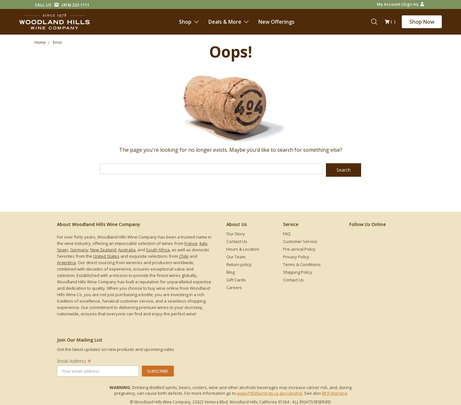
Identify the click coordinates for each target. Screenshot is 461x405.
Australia (126, 250)
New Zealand (103, 250)
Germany (79, 250)
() (390, 22)
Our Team (236, 257)
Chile (184, 256)
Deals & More (228, 21)
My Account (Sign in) (400, 4)
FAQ (287, 234)
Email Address (74, 361)
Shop (189, 21)
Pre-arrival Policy (299, 249)
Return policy (239, 264)
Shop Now (421, 21)
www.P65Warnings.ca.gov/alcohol (269, 393)
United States (106, 256)
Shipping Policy (297, 272)
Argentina (66, 262)
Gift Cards (236, 280)
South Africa (158, 250)
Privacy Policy (296, 257)
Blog (230, 272)
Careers (234, 287)
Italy (203, 243)
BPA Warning (334, 393)
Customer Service (300, 241)
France (191, 243)
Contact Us (236, 241)
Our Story (235, 234)
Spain (62, 250)
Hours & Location (242, 249)
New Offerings (276, 21)
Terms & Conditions (302, 264)
